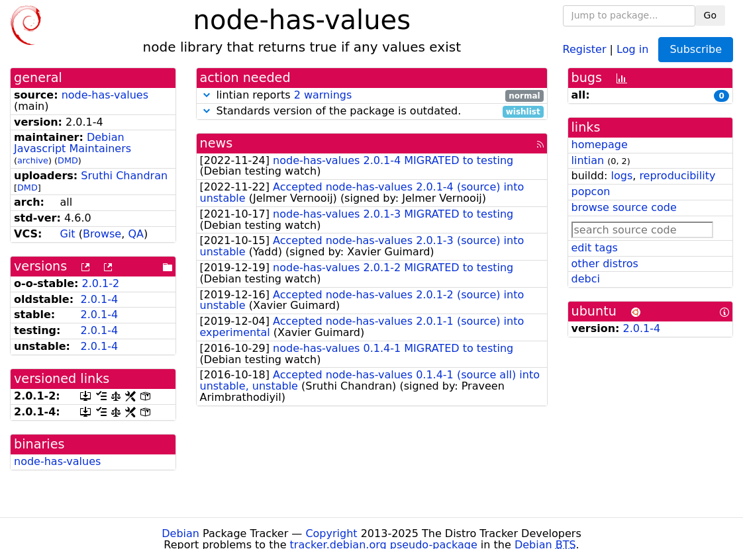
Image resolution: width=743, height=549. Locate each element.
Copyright (331, 533)
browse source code (624, 207)
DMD (68, 160)
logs (621, 175)
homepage (599, 144)
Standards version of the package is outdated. (372, 111)
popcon (591, 191)
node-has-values (105, 95)
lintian (588, 160)
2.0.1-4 (99, 299)
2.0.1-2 (101, 283)
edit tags (594, 247)
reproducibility (677, 175)
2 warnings (323, 95)
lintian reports (372, 95)
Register (585, 48)
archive (32, 160)
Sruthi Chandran (124, 175)
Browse (102, 234)
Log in (632, 48)
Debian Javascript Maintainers (72, 143)
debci (585, 279)
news (216, 143)
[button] (206, 95)
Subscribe (695, 49)
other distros (604, 263)
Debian (180, 533)
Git (67, 234)
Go (710, 15)
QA (136, 234)
